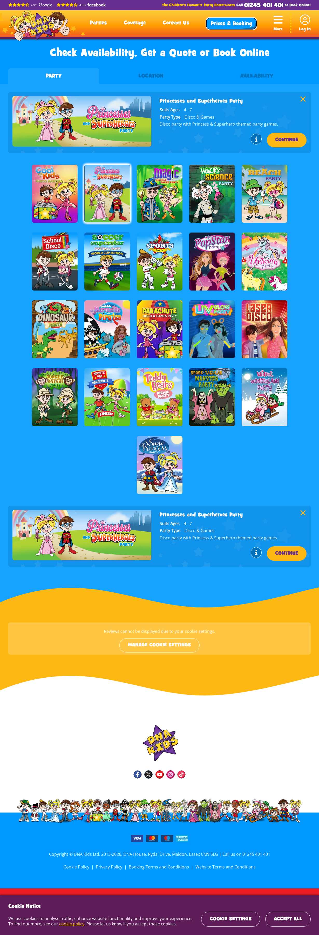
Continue (286, 140)
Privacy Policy (110, 867)
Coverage (135, 23)
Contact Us (175, 23)
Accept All (288, 919)
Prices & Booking (231, 24)
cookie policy (70, 924)
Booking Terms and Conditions (158, 867)
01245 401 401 (263, 5)
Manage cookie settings (159, 645)
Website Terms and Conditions (224, 867)
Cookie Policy (77, 867)
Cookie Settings (231, 919)
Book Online (299, 5)
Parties (98, 23)
